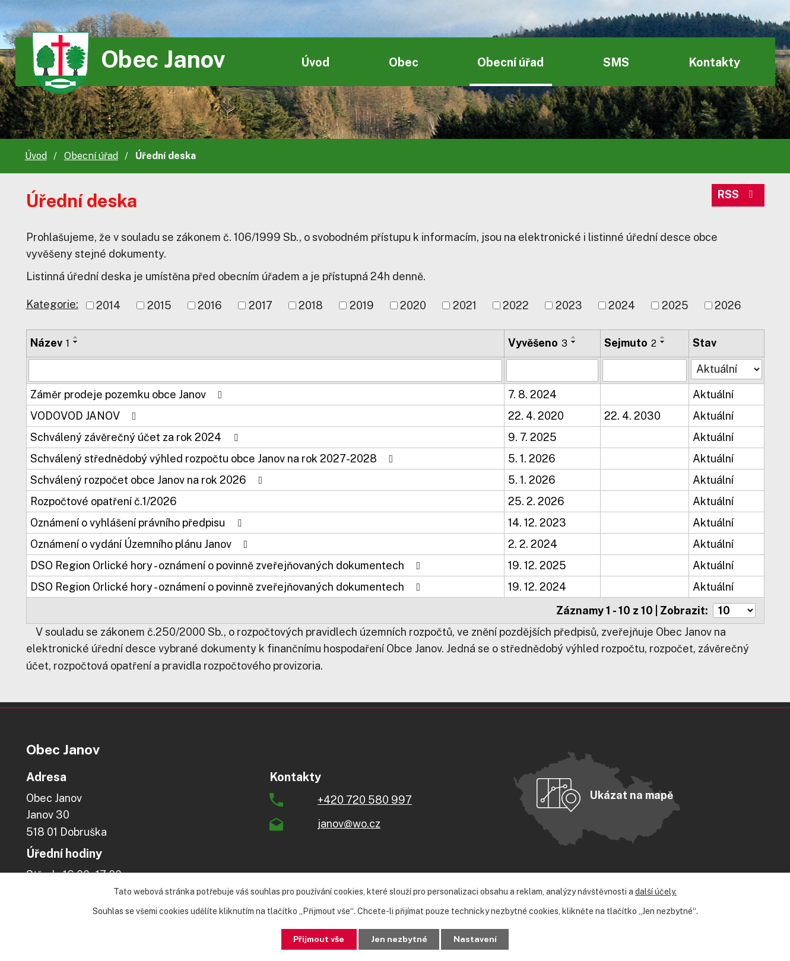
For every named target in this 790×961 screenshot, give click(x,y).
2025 (675, 305)
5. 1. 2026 (532, 458)
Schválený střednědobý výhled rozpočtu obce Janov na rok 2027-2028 (214, 458)
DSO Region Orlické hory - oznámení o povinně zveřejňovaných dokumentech (228, 565)
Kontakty (714, 62)
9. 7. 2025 (532, 437)
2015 (159, 305)
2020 (413, 305)
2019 (362, 305)
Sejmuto (630, 343)
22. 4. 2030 (632, 416)
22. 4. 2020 (536, 416)
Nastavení (475, 939)
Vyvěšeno (537, 343)
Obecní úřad (510, 62)
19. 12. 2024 (537, 587)
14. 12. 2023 (537, 522)
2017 (260, 305)
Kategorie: (52, 304)
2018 (311, 305)
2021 (465, 305)
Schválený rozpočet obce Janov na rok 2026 (149, 480)
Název (49, 343)
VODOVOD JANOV (85, 416)
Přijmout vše (318, 939)
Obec (403, 62)
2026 (728, 305)
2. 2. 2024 (532, 544)
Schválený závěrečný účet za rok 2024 (136, 437)
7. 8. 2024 (532, 394)
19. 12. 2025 (537, 565)
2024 (621, 305)
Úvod (315, 62)
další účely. (656, 891)
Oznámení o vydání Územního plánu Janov (141, 544)
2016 (210, 305)
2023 (569, 305)
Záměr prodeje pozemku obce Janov (128, 394)
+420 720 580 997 (365, 800)
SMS (616, 62)
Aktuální (713, 394)
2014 (108, 305)
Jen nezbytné (399, 939)
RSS (738, 195)
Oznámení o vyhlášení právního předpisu (138, 522)
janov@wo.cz (349, 823)
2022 (516, 305)
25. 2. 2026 (536, 501)
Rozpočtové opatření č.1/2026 (103, 501)
